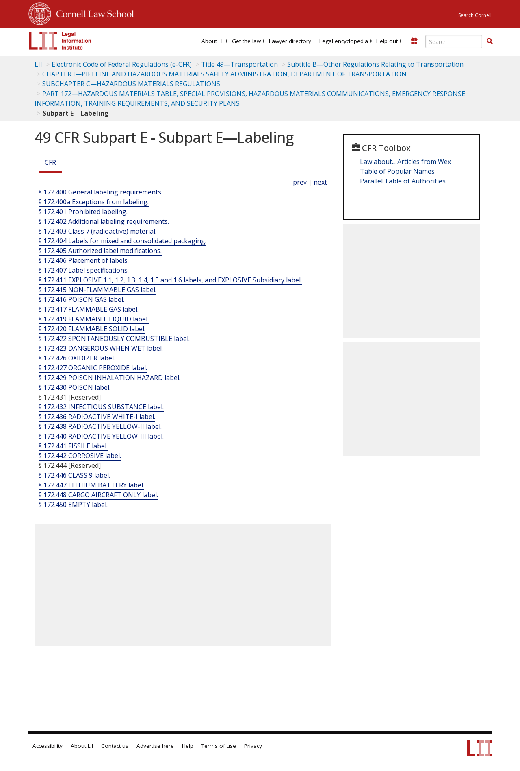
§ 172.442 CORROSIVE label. (80, 455)
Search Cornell (475, 15)
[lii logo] (60, 41)
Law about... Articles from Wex (405, 161)
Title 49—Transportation (239, 64)
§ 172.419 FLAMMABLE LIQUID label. (94, 319)
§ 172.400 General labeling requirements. (100, 192)
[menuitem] (212, 41)
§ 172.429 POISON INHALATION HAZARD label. (109, 377)
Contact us (114, 745)
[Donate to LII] (414, 41)
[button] (489, 41)
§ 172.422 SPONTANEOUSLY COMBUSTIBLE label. (114, 338)
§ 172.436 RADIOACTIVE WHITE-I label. (97, 416)
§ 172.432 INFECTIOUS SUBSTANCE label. (101, 406)
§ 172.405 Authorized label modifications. (100, 250)
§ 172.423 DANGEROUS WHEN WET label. (101, 348)
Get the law (246, 41)
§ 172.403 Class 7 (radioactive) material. (97, 231)
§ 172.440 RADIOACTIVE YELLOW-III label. (101, 436)
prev (300, 182)
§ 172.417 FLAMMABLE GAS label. (89, 309)
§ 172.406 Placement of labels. (84, 260)
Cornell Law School (92, 12)
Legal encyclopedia (343, 41)
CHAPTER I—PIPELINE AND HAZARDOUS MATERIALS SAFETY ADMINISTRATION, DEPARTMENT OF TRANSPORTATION (224, 74)
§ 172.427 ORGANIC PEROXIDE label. (93, 367)
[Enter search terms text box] (453, 41)
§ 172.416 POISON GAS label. (81, 299)
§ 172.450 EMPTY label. (73, 504)
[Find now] (489, 41)
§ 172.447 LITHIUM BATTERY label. (91, 485)
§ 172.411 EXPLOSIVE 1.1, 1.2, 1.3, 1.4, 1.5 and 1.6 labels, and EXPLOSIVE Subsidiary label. (170, 279)
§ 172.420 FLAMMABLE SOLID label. (92, 328)
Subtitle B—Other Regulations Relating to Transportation (375, 64)
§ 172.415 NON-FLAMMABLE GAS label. (97, 289)
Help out (387, 41)
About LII (213, 41)
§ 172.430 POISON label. (74, 387)
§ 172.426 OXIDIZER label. (77, 358)
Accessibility (47, 745)
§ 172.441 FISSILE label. (73, 445)
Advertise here (155, 745)
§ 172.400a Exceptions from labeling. (94, 201)
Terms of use (219, 745)
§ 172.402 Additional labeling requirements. (104, 221)
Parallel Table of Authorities (403, 181)
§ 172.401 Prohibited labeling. (83, 211)
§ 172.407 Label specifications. (84, 270)
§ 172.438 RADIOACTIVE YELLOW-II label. (100, 426)
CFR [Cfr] (50, 162)
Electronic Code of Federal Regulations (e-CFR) (122, 64)
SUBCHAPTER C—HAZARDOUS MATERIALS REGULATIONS (131, 83)
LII (38, 64)
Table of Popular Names (397, 171)
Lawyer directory (290, 41)
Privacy (253, 745)
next (320, 182)
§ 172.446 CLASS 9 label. (74, 475)
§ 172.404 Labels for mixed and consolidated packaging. (122, 240)
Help (187, 745)
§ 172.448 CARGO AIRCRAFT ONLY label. (98, 494)
